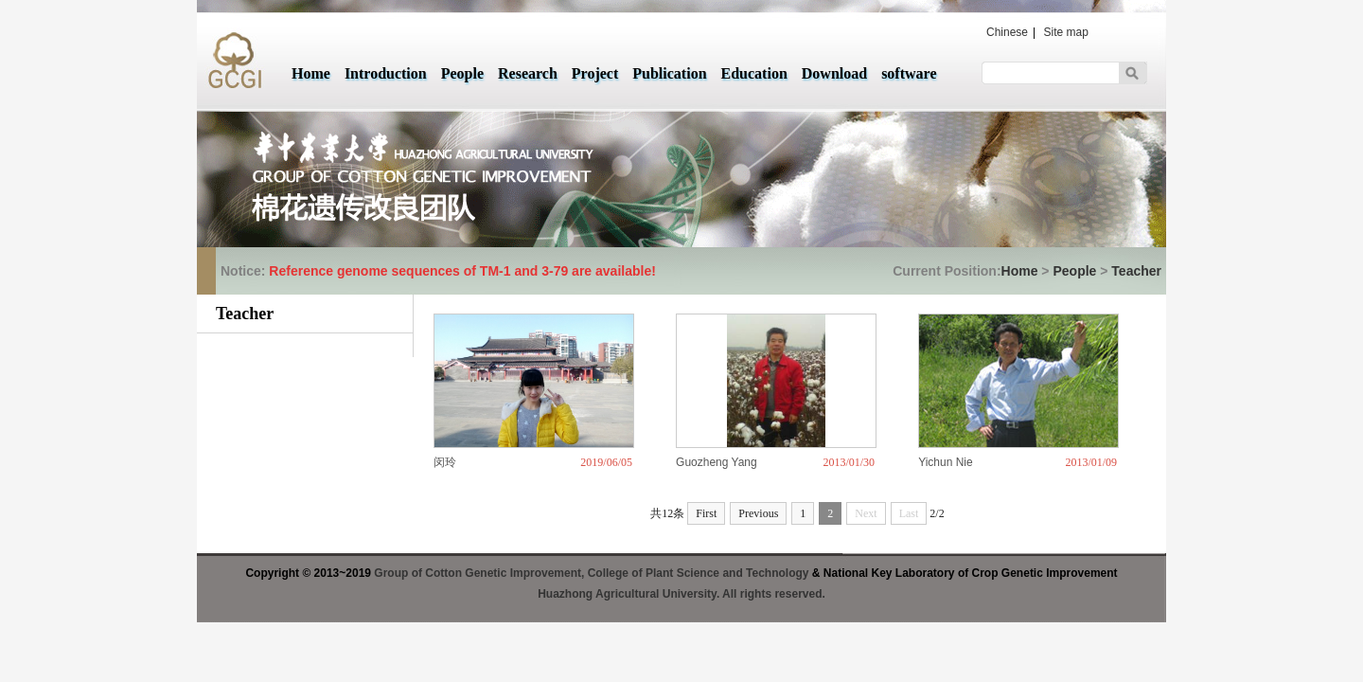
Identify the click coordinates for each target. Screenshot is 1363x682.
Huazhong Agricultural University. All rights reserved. (681, 594)
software (908, 73)
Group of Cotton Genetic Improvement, (480, 573)
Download (834, 73)
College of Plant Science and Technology (698, 573)
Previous (758, 513)
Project (595, 73)
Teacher (1136, 270)
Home (311, 73)
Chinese (1007, 32)
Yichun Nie (945, 462)
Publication (669, 73)
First (706, 513)
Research (528, 73)
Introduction (386, 73)
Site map (1066, 32)
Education (754, 73)
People (462, 73)
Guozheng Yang (716, 462)
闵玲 (445, 462)
